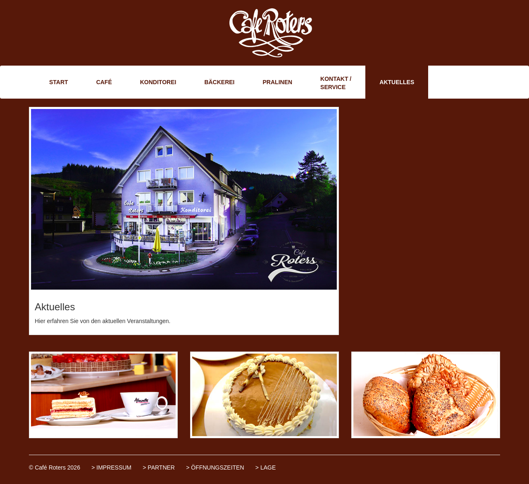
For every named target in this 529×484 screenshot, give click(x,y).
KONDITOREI (158, 82)
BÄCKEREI (219, 82)
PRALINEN (278, 82)
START (58, 82)
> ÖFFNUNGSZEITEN (215, 467)
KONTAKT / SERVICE (335, 83)
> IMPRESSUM (111, 467)
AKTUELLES (396, 82)
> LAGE (265, 467)
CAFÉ (104, 82)
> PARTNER (159, 467)
